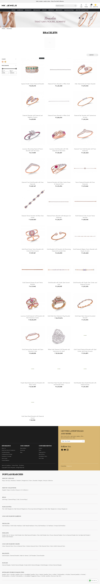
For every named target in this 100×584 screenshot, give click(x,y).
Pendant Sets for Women (8, 535)
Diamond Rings (12, 499)
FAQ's (40, 450)
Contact (40, 448)
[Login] (81, 6)
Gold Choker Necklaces (16, 525)
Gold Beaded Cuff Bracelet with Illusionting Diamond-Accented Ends (59, 250)
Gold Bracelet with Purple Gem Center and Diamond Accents (85, 283)
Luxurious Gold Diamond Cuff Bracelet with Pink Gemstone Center (32, 317)
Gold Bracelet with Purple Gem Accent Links (59, 283)
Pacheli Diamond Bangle (17, 565)
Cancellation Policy (43, 456)
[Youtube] (65, 450)
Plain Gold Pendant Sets (43, 535)
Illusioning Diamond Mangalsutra (36, 509)
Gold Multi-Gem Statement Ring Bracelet (59, 316)
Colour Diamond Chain (7, 546)
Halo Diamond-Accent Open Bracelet (85, 84)
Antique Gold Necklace (59, 525)
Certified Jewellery (6, 452)
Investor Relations (5, 460)
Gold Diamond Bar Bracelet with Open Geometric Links (32, 350)
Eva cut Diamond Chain (19, 546)
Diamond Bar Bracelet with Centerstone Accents (85, 116)
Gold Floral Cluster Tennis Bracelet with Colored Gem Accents (32, 250)
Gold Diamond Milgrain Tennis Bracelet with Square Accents (85, 250)
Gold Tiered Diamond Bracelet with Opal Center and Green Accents (85, 350)
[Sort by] (92, 55)
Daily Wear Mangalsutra (51, 509)
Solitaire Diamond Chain (32, 546)
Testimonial (22, 450)
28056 (5, 73)
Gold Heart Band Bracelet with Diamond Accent (33, 417)
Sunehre (13, 490)
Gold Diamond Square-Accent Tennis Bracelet (32, 283)
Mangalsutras (69, 10)
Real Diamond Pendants (30, 535)
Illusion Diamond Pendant (56, 535)
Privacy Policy (15, 465)
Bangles (52, 10)
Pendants (28, 10)
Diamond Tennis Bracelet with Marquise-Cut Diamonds (59, 216)
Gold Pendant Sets (19, 535)
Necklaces (37, 10)
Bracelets (59, 10)
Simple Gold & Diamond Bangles (32, 565)
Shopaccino (69, 466)
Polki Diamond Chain (44, 546)
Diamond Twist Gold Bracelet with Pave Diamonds (85, 150)
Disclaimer (21, 465)
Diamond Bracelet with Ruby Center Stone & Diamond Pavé (58, 183)
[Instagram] (67, 450)
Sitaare (8, 490)
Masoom (18, 490)
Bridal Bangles (44, 565)
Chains (44, 10)
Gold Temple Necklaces (28, 525)
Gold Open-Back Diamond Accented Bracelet (85, 317)
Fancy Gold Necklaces (40, 525)
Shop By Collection (82, 10)
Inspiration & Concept (6, 456)
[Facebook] (62, 450)
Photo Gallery (23, 448)
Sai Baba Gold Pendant (84, 535)
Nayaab (4, 490)
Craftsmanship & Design (7, 454)
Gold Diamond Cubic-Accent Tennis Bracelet (85, 216)
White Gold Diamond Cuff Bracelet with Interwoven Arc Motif (59, 350)
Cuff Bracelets (32, 555)
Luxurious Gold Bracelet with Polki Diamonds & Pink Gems (58, 150)
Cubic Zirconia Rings (22, 499)
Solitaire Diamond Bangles (55, 565)
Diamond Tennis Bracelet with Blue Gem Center (33, 216)
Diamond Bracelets (14, 555)
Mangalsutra (25, 480)
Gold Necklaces (6, 525)
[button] (9, 59)
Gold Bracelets (5, 555)
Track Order (41, 458)
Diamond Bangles (6, 565)
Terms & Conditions (6, 465)
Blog (21, 452)
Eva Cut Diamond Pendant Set (70, 535)
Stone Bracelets (40, 555)
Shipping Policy (42, 452)
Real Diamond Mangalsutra (20, 509)
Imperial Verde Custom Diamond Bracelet (32, 84)
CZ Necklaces (50, 525)
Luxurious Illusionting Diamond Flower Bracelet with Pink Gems (32, 150)
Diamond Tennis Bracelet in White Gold (59, 84)
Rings (14, 10)
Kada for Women (24, 555)
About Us (4, 448)
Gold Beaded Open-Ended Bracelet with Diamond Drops (85, 383)
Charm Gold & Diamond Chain (57, 546)
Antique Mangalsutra (62, 509)
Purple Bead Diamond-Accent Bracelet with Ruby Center (33, 383)
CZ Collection (24, 490)
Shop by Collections (48, 480)
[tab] (9, 59)
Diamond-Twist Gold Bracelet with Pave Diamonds (32, 183)
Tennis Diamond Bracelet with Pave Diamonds (85, 183)
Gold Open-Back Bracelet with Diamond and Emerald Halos (59, 383)
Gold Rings (5, 499)
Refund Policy (42, 454)
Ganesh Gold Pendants (7, 536)
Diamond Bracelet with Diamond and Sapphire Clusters (33, 116)
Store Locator (4, 458)
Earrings (20, 10)
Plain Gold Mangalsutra (7, 509)
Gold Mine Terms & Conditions (8, 450)
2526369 (13, 73)
